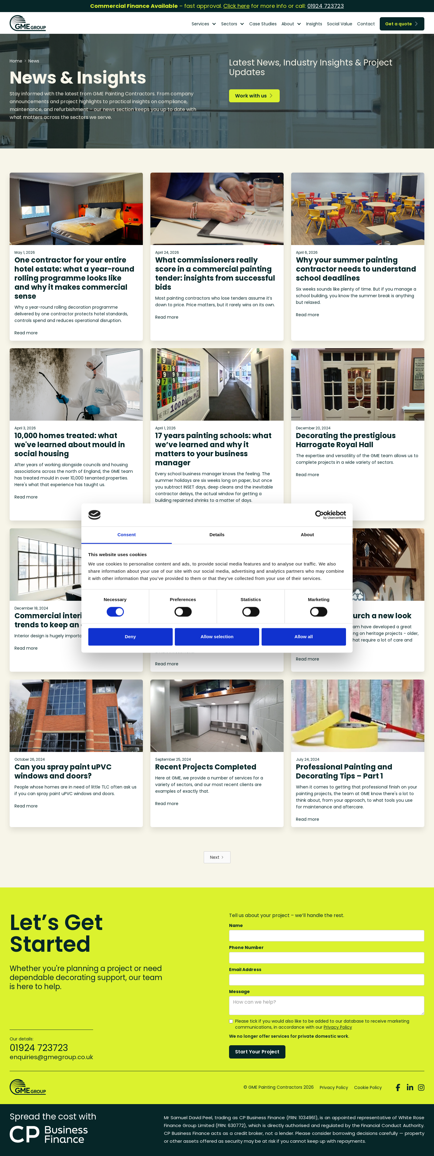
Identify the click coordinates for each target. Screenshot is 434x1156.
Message (239, 992)
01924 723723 (325, 6)
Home (16, 61)
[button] (204, 23)
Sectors (229, 24)
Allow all (303, 636)
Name (236, 925)
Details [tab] (217, 534)
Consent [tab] (127, 534)
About (287, 24)
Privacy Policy (338, 1027)
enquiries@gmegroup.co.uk (51, 1057)
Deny (130, 636)
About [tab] (307, 534)
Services (200, 24)
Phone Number (246, 947)
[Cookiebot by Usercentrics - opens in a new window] (319, 514)
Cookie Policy (368, 1087)
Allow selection (216, 636)
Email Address (245, 970)
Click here (236, 6)
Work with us (253, 95)
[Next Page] (217, 857)
